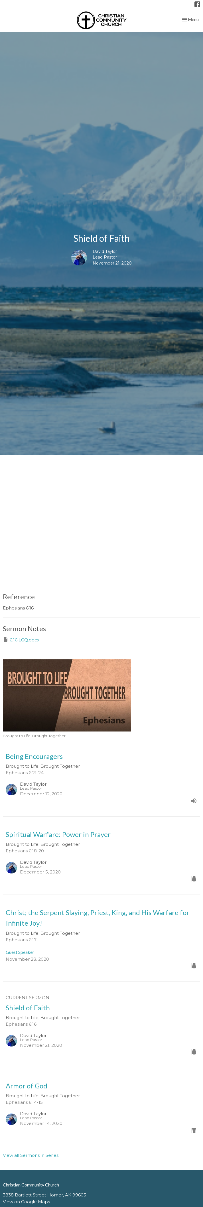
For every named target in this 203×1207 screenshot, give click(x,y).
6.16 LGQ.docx (21, 640)
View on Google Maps (26, 1201)
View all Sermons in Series (30, 1155)
